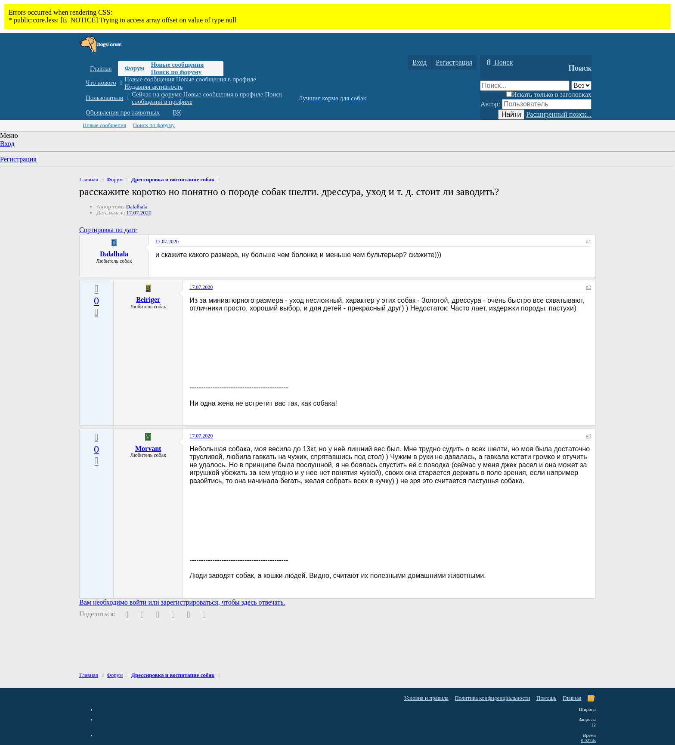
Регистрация (18, 159)
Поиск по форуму (176, 71)
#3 (588, 436)
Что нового (101, 82)
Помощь (546, 698)
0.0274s (588, 740)
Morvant (148, 448)
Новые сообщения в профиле (216, 79)
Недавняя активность (153, 86)
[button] (121, 83)
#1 (588, 242)
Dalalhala (137, 206)
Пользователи (105, 97)
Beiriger (148, 299)
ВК (177, 112)
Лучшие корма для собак (332, 98)
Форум (134, 68)
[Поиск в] (581, 85)
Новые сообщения (177, 64)
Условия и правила (426, 698)
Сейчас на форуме (157, 94)
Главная (100, 68)
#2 (588, 287)
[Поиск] (498, 62)
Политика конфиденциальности (492, 698)
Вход (7, 143)
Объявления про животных (123, 112)
